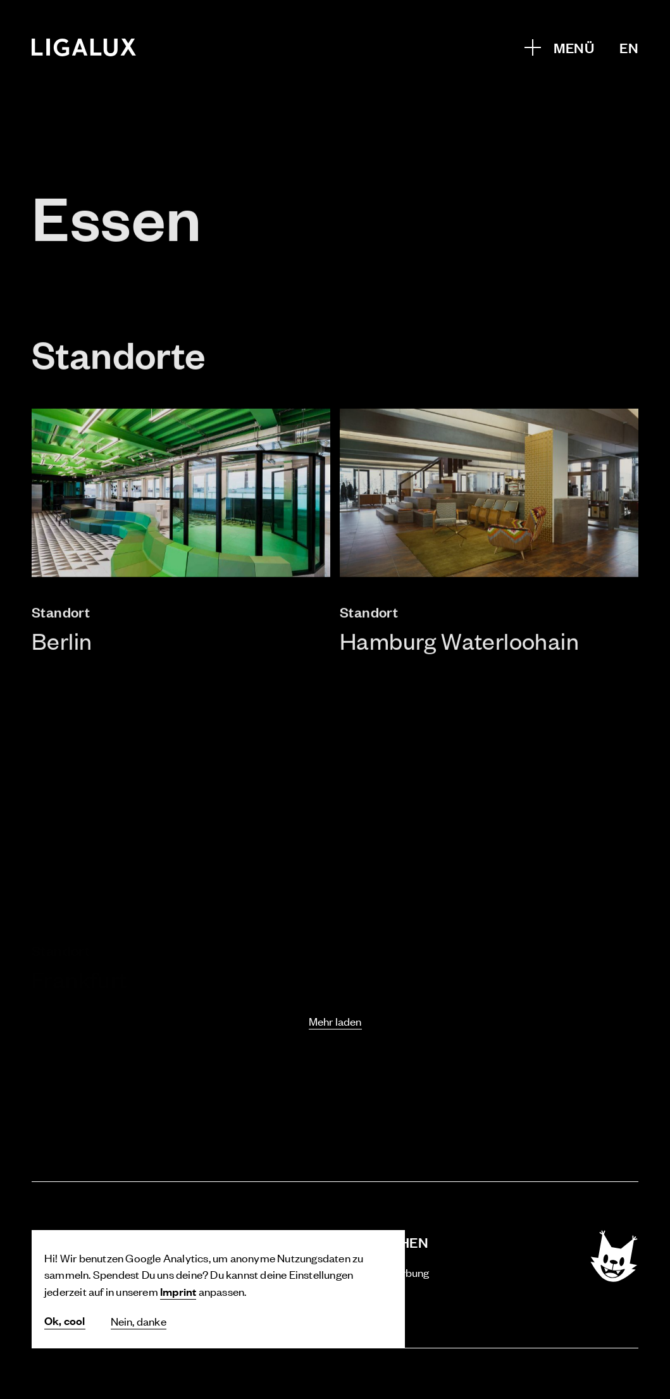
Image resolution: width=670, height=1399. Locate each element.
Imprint (178, 1291)
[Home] (84, 47)
